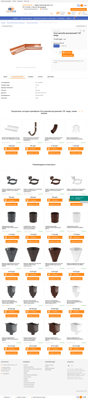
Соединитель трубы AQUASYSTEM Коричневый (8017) (53, 227)
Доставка (20, 1)
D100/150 (63, 46)
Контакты (26, 1)
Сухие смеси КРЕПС (29, 386)
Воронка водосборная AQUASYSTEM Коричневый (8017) (53, 339)
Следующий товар (81, 26)
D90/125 (56, 46)
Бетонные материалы (29, 382)
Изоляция (61, 18)
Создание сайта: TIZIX (81, 390)
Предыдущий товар (7, 26)
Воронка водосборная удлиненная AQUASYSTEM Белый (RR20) (74, 302)
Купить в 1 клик (68, 55)
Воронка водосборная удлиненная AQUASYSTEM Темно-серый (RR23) (9, 302)
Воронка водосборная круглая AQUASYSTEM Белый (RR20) (75, 264)
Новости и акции (49, 364)
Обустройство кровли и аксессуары (44, 18)
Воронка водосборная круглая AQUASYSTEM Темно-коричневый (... (32, 265)
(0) (6, 142)
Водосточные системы (64, 60)
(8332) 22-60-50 (27, 5)
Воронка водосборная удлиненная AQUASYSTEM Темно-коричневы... (31, 302)
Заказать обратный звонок (31, 9)
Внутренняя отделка (29, 384)
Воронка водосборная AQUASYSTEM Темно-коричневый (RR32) (30, 339)
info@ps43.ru (45, 9)
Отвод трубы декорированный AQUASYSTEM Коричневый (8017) (53, 139)
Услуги (47, 366)
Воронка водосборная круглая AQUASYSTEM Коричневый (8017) (54, 265)
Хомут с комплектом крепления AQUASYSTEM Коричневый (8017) (54, 190)
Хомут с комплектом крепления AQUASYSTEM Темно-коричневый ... (33, 190)
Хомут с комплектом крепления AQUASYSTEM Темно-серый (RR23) (11, 190)
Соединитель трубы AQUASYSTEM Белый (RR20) (75, 227)
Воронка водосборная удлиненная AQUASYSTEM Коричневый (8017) (52, 302)
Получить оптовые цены (79, 9)
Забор (68, 18)
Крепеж (26, 378)
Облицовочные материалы (30, 374)
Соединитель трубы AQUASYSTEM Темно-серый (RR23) (10, 227)
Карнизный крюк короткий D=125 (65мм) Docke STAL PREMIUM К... (31, 139)
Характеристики (17, 76)
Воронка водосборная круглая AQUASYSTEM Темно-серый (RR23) (10, 265)
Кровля (15, 18)
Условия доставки (49, 368)
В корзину (68, 52)
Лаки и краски (27, 376)
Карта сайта (48, 369)
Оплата (14, 1)
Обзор (5, 76)
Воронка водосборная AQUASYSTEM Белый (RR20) (75, 338)
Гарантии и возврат (6, 1)
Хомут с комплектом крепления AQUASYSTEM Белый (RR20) (76, 189)
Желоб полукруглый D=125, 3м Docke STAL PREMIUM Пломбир (11, 138)
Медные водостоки (75, 60)
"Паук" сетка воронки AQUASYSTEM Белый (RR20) (74, 138)
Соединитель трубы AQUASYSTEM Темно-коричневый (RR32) (30, 227)
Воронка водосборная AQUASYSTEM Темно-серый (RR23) (10, 339)
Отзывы (31, 76)
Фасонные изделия (26, 18)
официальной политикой (73, 373)
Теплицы (26, 380)
